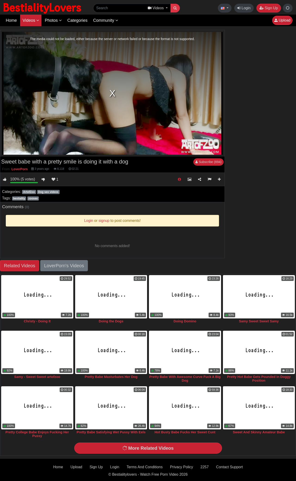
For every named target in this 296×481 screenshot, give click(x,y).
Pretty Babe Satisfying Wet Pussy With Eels (111, 432)
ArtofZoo (29, 192)
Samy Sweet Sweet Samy (259, 321)
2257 (204, 467)
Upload (282, 20)
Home (11, 20)
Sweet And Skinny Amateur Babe (259, 432)
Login (244, 8)
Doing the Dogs (111, 321)
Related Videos (19, 265)
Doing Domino (185, 321)
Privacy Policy (181, 467)
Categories (77, 20)
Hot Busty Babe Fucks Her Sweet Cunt (184, 432)
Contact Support (229, 467)
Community (105, 20)
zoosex (33, 198)
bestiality (19, 198)
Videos (30, 20)
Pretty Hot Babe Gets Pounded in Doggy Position (259, 378)
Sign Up (268, 8)
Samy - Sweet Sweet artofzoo (37, 377)
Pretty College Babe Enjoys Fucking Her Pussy (37, 434)
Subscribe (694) (208, 162)
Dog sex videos (48, 192)
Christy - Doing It (37, 321)
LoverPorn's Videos (64, 265)
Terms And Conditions (145, 467)
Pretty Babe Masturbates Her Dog (111, 377)
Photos (53, 20)
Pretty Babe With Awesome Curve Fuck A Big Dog (185, 378)
